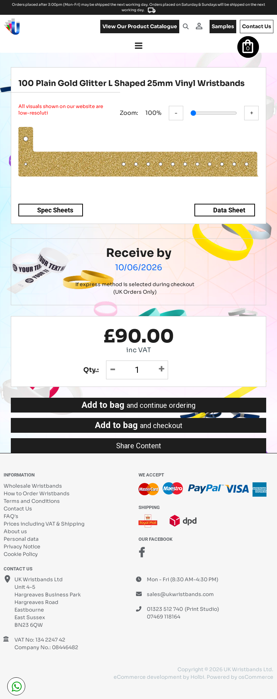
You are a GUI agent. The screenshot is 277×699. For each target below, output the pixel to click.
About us (15, 531)
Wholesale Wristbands (33, 486)
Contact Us (18, 508)
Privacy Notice (22, 546)
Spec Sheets (55, 210)
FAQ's (11, 516)
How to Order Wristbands (37, 493)
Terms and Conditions (32, 501)
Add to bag (138, 405)
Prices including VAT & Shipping (44, 524)
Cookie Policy (21, 554)
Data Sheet (229, 210)
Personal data (21, 539)
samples (223, 26)
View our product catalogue (139, 26)
